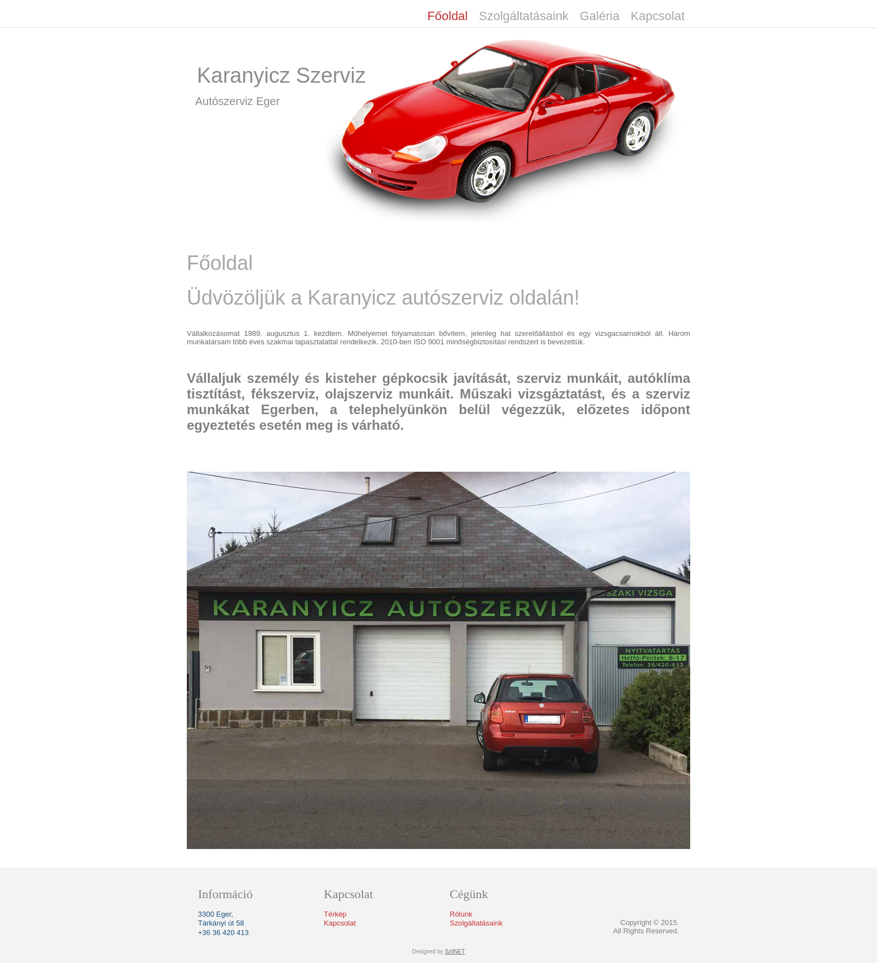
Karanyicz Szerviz (281, 75)
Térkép (335, 914)
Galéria (599, 16)
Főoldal (447, 16)
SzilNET (455, 951)
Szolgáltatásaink (523, 16)
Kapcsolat (657, 16)
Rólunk (461, 914)
